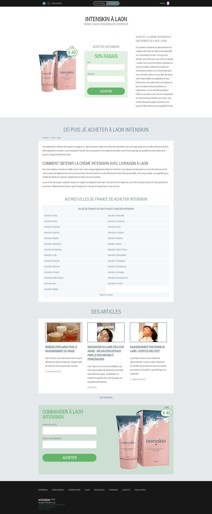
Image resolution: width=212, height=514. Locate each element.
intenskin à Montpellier (117, 255)
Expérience (43, 490)
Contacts (126, 490)
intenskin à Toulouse (116, 221)
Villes (87, 490)
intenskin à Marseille (116, 215)
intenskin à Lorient (115, 283)
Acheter (106, 91)
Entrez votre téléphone (51, 438)
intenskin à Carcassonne (118, 277)
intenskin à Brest (114, 243)
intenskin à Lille (50, 255)
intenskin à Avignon (116, 232)
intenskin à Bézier (51, 289)
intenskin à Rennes (52, 266)
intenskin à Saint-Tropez (117, 249)
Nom (88, 62)
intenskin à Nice (50, 221)
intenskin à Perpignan (116, 260)
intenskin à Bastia (51, 238)
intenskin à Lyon (114, 226)
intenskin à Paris (51, 215)
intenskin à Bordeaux (52, 243)
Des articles (99, 490)
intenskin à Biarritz (115, 238)
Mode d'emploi (58, 490)
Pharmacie (113, 490)
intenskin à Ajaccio (51, 232)
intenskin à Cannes (52, 226)
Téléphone (91, 74)
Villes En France (106, 294)
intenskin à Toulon (51, 272)
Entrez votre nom (49, 424)
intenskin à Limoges (116, 272)
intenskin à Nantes (51, 260)
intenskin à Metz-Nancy (53, 277)
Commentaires (74, 490)
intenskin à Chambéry (53, 249)
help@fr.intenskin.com (46, 503)
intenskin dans (50, 283)
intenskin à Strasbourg (117, 266)
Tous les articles (106, 397)
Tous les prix (140, 490)
